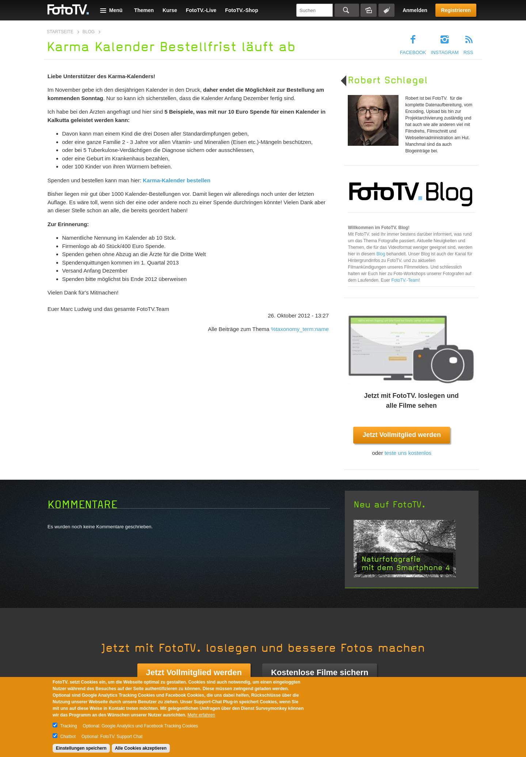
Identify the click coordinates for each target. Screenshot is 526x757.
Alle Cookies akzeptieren (141, 748)
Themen (144, 10)
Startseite (60, 31)
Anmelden (415, 10)
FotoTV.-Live (201, 10)
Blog (89, 31)
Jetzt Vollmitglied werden (401, 434)
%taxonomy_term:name (300, 329)
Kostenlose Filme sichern (320, 672)
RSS (468, 52)
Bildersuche (369, 10)
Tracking (68, 726)
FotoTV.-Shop (241, 10)
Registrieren (456, 10)
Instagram (444, 52)
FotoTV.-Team (405, 280)
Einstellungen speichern (81, 748)
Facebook (413, 52)
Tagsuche (386, 10)
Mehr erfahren (201, 715)
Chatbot (68, 736)
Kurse (170, 10)
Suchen (347, 10)
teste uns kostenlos (408, 453)
